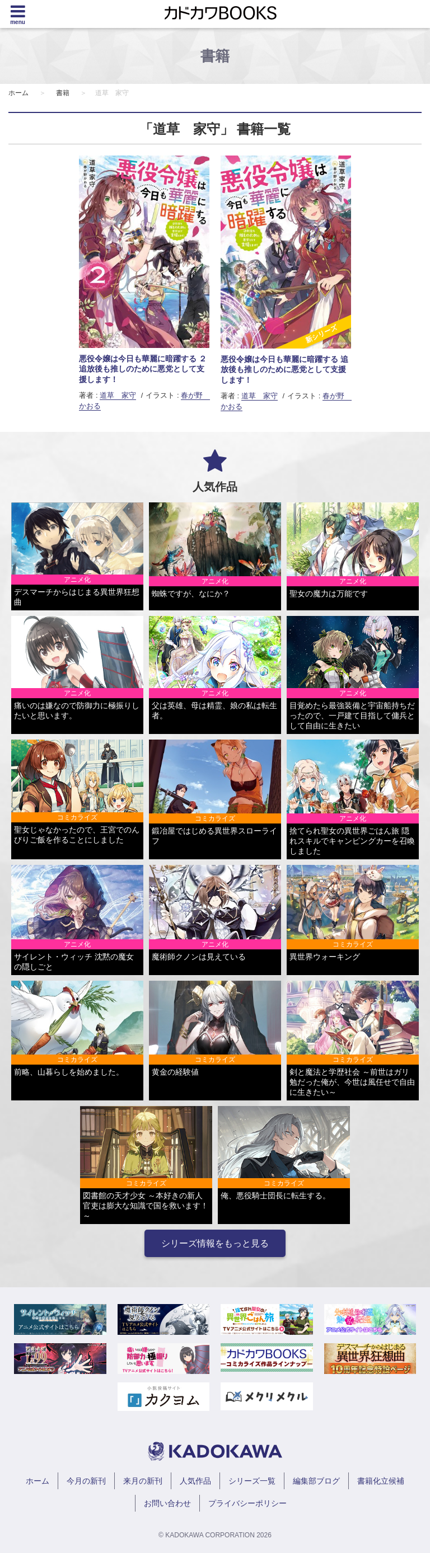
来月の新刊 (142, 1480)
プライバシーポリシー (247, 1503)
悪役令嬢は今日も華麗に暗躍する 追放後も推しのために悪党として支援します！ (284, 369)
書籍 (62, 93)
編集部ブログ (316, 1480)
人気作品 (195, 1480)
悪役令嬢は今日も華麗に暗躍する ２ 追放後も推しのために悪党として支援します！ (143, 368)
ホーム (18, 93)
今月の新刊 (86, 1480)
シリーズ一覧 (251, 1480)
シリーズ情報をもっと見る (215, 1243)
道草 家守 (118, 395)
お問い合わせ (167, 1503)
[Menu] (17, 14)
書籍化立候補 (380, 1480)
